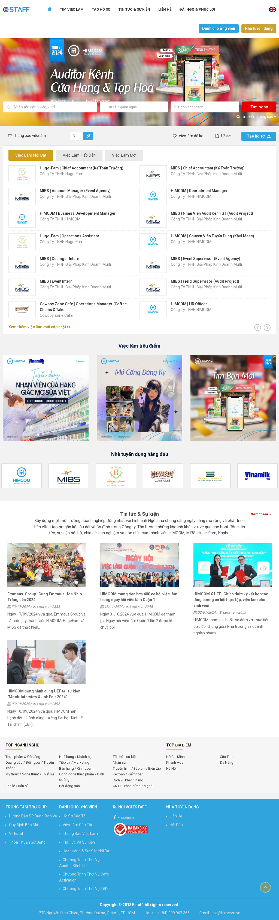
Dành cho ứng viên (218, 28)
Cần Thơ (226, 757)
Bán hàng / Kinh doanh (77, 768)
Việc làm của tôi (77, 825)
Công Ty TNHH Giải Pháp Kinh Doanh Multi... (207, 174)
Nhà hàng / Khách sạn (76, 757)
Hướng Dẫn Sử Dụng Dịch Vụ (33, 816)
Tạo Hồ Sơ (101, 9)
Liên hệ (164, 9)
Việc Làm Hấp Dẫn (79, 155)
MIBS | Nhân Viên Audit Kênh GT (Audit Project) (212, 213)
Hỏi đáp (176, 825)
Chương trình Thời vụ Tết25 (87, 888)
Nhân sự (119, 762)
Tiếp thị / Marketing (74, 762)
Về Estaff (17, 833)
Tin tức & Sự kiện (134, 9)
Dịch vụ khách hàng (128, 780)
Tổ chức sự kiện (125, 757)
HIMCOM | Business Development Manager (78, 213)
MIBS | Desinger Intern (59, 258)
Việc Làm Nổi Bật (30, 155)
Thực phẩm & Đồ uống (22, 757)
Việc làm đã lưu (189, 136)
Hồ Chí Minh (175, 757)
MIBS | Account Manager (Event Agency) (75, 191)
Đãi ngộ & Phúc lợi (197, 9)
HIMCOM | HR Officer (189, 304)
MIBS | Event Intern (56, 281)
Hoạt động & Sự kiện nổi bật (87, 851)
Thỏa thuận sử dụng (27, 842)
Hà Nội (171, 768)
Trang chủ (49, 9)
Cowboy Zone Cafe (56, 315)
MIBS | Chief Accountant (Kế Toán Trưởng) (208, 168)
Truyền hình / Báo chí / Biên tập (137, 768)
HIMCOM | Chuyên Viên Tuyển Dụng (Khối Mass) (212, 236)
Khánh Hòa (174, 762)
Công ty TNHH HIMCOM (191, 196)
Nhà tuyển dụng (259, 28)
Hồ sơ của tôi (74, 816)
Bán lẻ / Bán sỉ (16, 786)
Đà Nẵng (226, 762)
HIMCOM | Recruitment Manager (199, 191)
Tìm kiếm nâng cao (256, 116)
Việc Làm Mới (124, 155)
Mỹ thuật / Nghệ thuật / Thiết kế (29, 774)
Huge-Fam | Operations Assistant (69, 236)
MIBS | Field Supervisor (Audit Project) (205, 281)
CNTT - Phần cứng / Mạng (133, 786)
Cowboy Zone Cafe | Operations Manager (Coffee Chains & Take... (83, 307)
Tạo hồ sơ (259, 136)
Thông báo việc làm (80, 833)
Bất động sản (69, 786)
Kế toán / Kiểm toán (128, 774)
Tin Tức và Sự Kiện (79, 842)
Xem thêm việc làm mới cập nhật (39, 327)
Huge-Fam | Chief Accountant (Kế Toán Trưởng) (81, 168)
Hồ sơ (223, 136)
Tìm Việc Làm (72, 9)
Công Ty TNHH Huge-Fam (61, 174)
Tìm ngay (259, 106)
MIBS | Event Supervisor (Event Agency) (205, 258)
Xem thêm (261, 514)
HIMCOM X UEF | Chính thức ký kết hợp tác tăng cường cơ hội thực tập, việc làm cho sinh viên (230, 600)
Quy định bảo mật (24, 825)
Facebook (123, 817)
